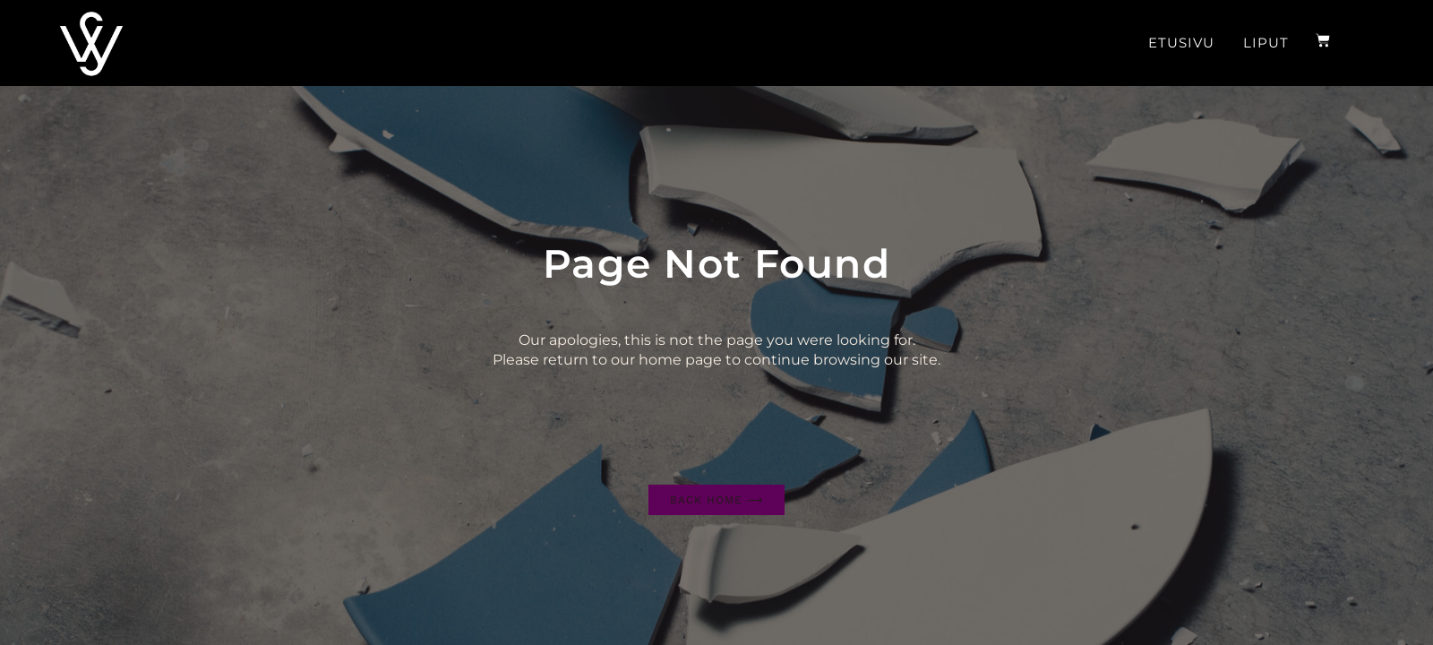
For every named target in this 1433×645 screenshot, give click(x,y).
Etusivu (1181, 42)
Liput (1266, 42)
